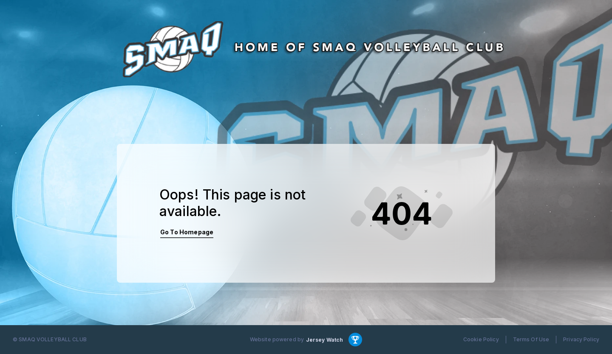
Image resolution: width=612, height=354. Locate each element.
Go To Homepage (186, 232)
